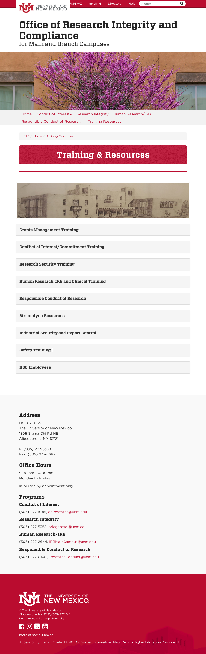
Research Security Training (47, 264)
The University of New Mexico (43, 8)
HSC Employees (35, 367)
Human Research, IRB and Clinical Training (62, 281)
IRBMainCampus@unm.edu (72, 542)
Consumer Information (93, 642)
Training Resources (104, 121)
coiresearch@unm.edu (67, 512)
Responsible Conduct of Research (52, 122)
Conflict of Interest (54, 115)
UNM (26, 136)
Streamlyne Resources (42, 315)
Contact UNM (63, 642)
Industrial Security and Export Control (58, 333)
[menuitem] (26, 114)
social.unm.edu (43, 635)
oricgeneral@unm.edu (67, 527)
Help (132, 3)
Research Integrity (93, 114)
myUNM (95, 3)
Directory (115, 3)
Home (26, 114)
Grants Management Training (49, 229)
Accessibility (29, 642)
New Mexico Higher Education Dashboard (146, 642)
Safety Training (35, 350)
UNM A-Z (75, 3)
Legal (46, 642)
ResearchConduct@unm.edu (74, 557)
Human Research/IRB (132, 114)
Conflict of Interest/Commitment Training (61, 247)
